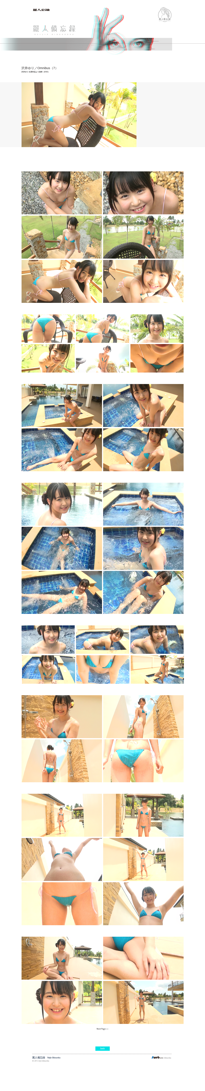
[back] (102, 1048)
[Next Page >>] (102, 1029)
